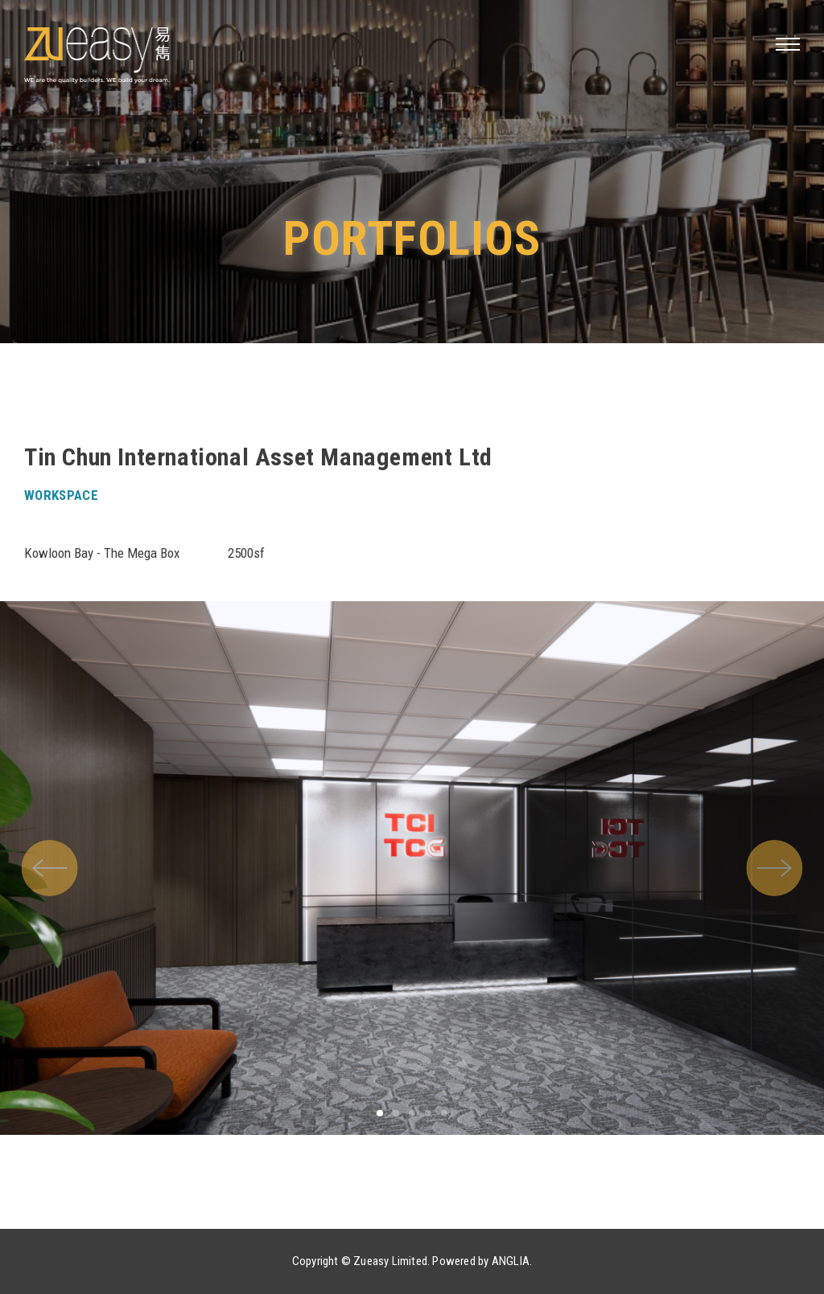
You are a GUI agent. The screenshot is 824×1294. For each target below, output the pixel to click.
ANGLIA (510, 1261)
